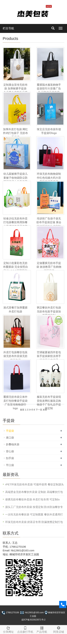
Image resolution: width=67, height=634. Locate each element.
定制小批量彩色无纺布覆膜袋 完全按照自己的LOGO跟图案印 (15, 266)
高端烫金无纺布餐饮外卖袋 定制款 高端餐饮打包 (34, 491)
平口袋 (10, 465)
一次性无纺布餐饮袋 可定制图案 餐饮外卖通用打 (34, 514)
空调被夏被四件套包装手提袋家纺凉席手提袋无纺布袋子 (49, 356)
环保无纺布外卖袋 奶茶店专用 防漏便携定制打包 (34, 521)
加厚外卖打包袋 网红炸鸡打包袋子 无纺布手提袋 (15, 133)
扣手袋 (10, 458)
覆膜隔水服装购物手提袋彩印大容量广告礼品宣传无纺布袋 (49, 88)
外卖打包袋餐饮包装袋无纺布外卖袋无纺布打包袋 (15, 356)
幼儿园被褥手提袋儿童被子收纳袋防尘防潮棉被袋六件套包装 (15, 177)
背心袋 (10, 451)
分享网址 (8, 629)
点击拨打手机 (25, 629)
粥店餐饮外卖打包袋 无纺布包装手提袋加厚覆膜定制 (49, 311)
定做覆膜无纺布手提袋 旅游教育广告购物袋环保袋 (48, 266)
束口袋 (10, 437)
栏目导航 (8, 28)
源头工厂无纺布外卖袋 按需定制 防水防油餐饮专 (34, 506)
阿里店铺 (58, 629)
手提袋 (10, 430)
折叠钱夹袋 (12, 444)
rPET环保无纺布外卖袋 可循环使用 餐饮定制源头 (34, 484)
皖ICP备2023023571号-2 (33, 619)
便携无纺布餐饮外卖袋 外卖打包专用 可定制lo (32, 499)
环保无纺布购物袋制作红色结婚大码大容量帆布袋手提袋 (49, 177)
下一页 (39, 409)
